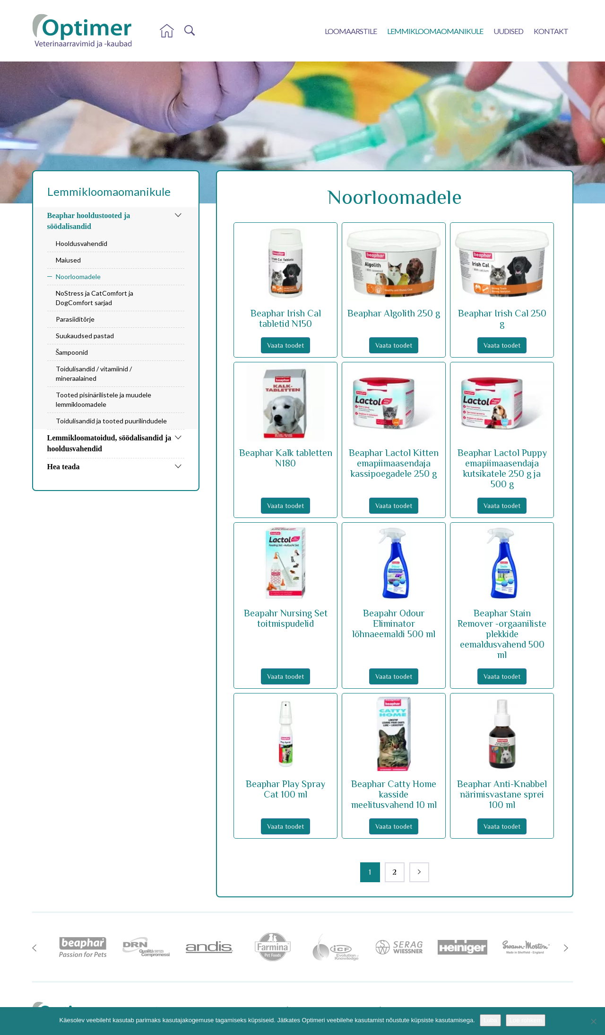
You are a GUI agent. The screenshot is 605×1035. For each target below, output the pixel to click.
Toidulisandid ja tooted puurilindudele (111, 421)
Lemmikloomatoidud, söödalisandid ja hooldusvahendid (109, 443)
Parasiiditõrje (75, 319)
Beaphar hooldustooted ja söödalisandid (88, 220)
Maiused (68, 260)
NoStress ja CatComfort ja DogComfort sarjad (94, 298)
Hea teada (63, 467)
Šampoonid (72, 352)
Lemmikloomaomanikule (435, 30)
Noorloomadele (78, 276)
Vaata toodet (285, 345)
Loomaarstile (351, 30)
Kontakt (551, 30)
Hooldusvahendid (81, 243)
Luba (490, 1020)
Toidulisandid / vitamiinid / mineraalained (94, 373)
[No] (593, 1021)
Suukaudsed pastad (85, 336)
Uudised (508, 30)
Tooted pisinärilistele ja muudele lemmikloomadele (103, 399)
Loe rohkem (526, 1020)
